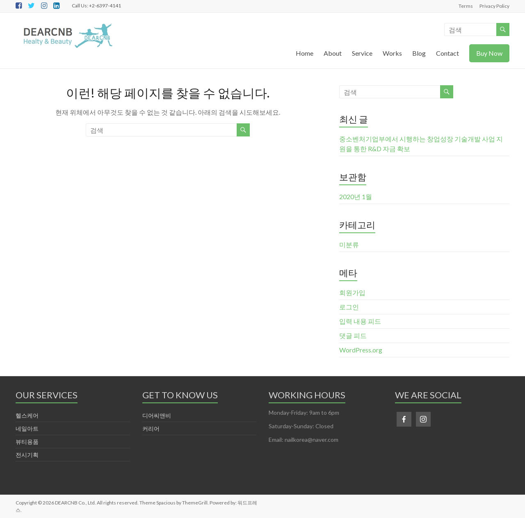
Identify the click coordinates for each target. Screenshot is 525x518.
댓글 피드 (353, 335)
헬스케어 (27, 415)
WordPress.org (360, 350)
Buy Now (489, 53)
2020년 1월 (355, 196)
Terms (466, 6)
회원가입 (352, 292)
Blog (419, 53)
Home (304, 53)
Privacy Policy (494, 6)
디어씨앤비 (156, 415)
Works (392, 53)
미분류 (349, 244)
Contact (447, 53)
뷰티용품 (27, 441)
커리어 (151, 428)
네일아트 (27, 428)
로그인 (349, 307)
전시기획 (27, 454)
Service (362, 53)
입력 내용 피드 (360, 321)
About (333, 53)
